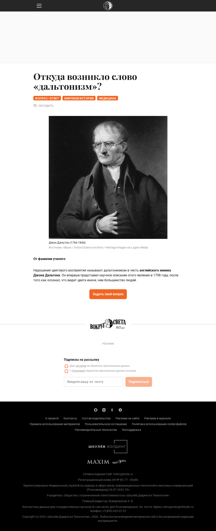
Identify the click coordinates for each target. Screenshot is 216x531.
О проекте (52, 418)
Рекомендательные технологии (96, 429)
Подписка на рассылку (81, 360)
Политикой (78, 370)
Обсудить (43, 105)
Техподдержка (131, 429)
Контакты (70, 418)
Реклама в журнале (157, 418)
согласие (81, 365)
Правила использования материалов (55, 424)
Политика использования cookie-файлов (159, 424)
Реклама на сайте (127, 418)
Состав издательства (96, 418)
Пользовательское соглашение (106, 424)
